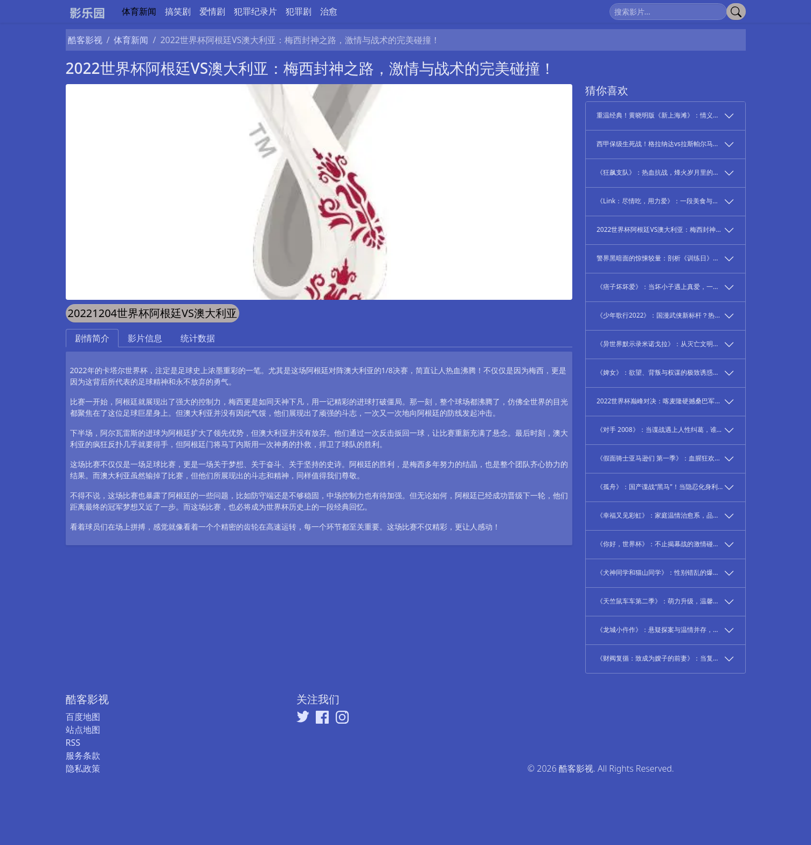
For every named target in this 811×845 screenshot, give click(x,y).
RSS (73, 742)
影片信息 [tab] (145, 338)
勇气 (220, 381)
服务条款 (83, 755)
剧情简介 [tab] (92, 338)
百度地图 (83, 717)
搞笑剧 (178, 11)
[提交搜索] (736, 11)
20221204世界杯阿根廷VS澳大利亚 (153, 313)
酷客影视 (85, 40)
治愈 (328, 11)
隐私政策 (83, 768)
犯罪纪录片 (255, 11)
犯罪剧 (298, 11)
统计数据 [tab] (198, 338)
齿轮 (251, 526)
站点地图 (83, 730)
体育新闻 (139, 11)
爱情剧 (212, 11)
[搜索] (668, 11)
